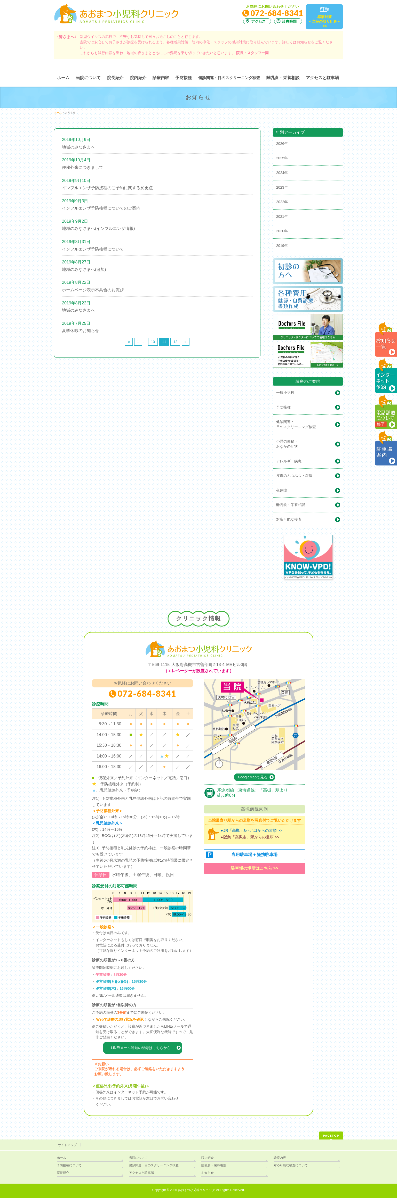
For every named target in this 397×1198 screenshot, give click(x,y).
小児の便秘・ (309, 444)
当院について (138, 1158)
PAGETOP (331, 1135)
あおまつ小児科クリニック (196, 1190)
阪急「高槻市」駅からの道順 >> (251, 837)
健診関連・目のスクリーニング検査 (154, 1165)
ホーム (61, 1158)
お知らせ (207, 1173)
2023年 (282, 187)
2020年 (282, 231)
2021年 (282, 216)
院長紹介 (63, 1173)
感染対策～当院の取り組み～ (324, 22)
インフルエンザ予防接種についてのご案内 (101, 208)
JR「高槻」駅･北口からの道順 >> (252, 830)
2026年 (282, 144)
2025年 (282, 158)
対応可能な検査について (291, 1165)
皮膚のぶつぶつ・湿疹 (294, 475)
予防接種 (283, 407)
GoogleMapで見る (252, 777)
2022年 (282, 202)
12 (175, 342)
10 (153, 342)
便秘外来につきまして (82, 167)
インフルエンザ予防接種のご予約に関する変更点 (107, 188)
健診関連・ (309, 424)
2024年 (282, 173)
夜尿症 (281, 490)
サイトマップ (67, 1144)
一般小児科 (285, 392)
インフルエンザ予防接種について (93, 249)
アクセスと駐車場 (141, 1173)
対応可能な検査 (288, 519)
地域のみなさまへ (78, 147)
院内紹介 (207, 1158)
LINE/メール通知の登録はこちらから (141, 1048)
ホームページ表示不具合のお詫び (93, 290)
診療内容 (280, 1158)
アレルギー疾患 (288, 461)
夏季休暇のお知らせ (80, 330)
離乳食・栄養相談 (290, 505)
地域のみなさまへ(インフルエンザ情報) (98, 228)
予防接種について (69, 1165)
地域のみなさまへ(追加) (84, 269)
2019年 (282, 246)
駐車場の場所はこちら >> (254, 868)
